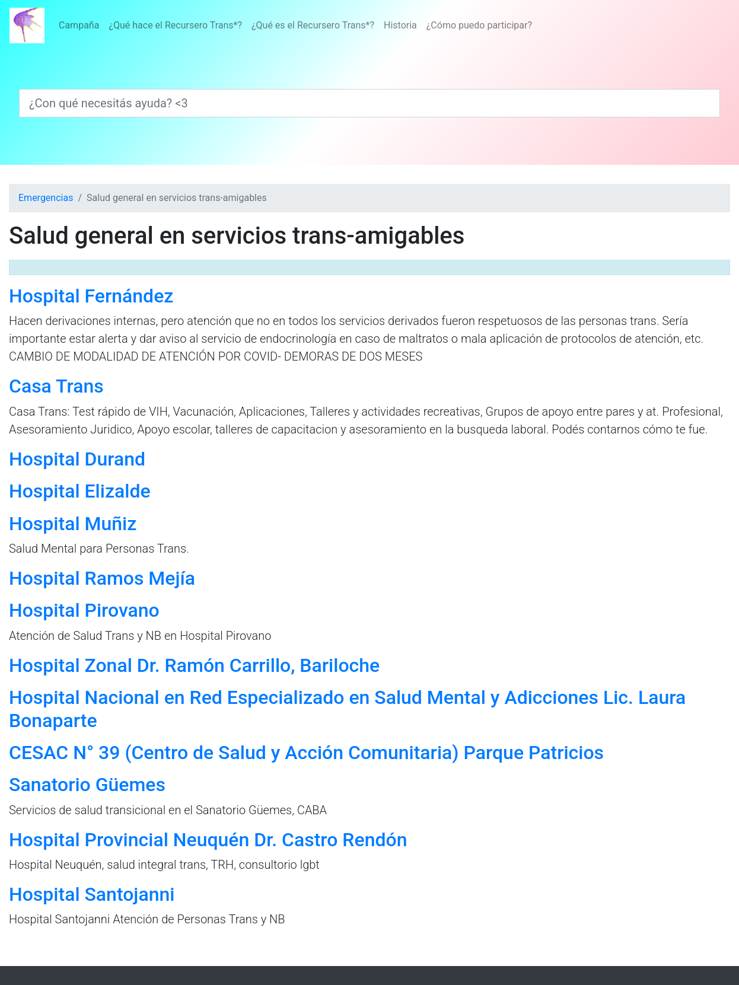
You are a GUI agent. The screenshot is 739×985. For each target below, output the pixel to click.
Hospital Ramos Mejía (102, 578)
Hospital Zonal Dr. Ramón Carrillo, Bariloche (194, 665)
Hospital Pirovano (84, 610)
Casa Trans (56, 386)
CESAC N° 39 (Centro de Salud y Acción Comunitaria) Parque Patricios (306, 752)
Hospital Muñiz (72, 523)
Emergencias (45, 197)
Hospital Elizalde (80, 491)
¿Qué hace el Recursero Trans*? (175, 25)
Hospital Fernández (91, 296)
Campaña (79, 25)
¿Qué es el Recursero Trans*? (312, 25)
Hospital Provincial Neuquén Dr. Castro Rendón (208, 839)
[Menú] (295, 25)
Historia (400, 25)
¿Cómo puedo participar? (479, 25)
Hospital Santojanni (91, 894)
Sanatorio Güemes (87, 784)
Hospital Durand (77, 459)
